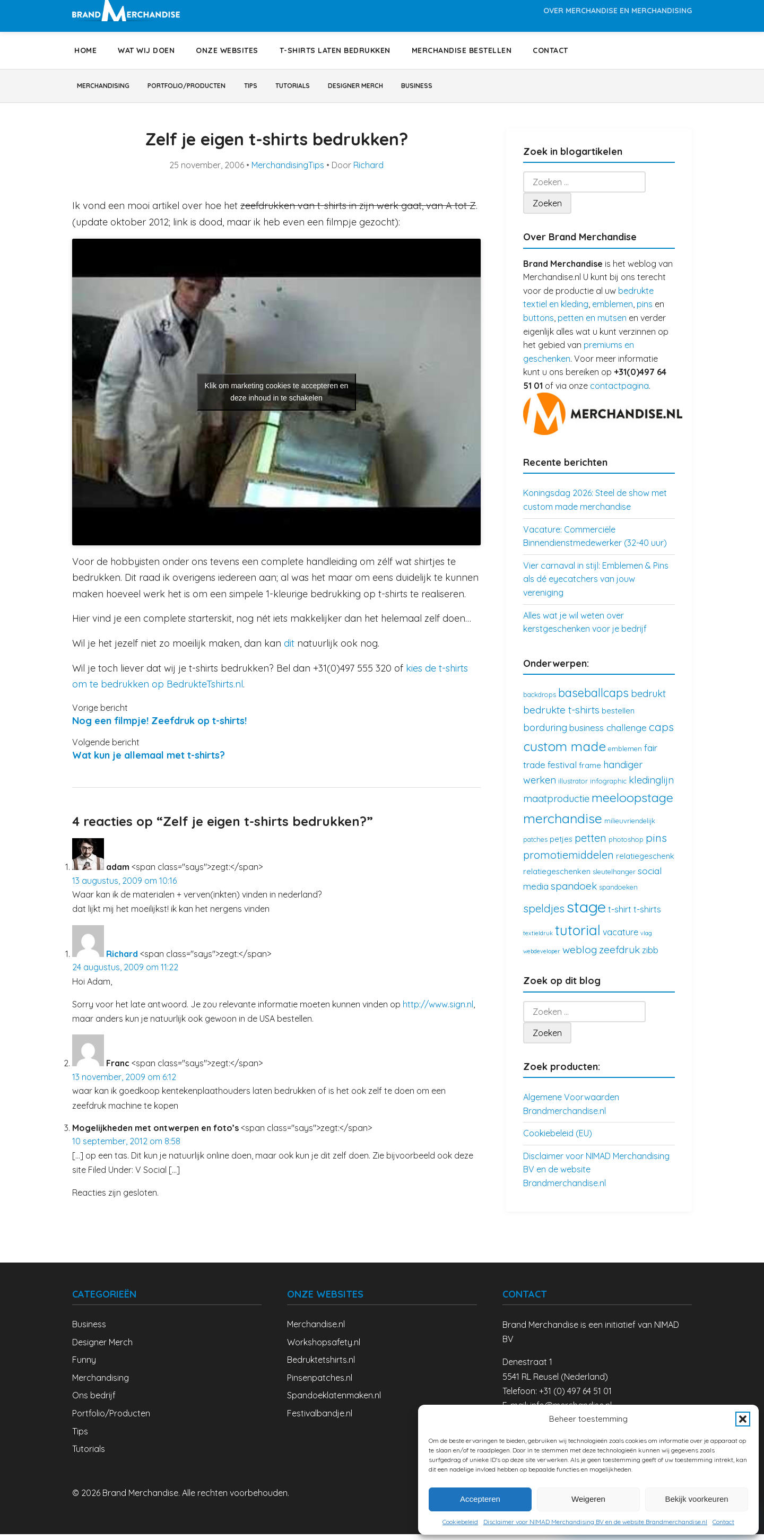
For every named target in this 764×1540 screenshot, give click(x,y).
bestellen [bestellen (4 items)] (618, 716)
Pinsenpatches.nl (319, 1383)
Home (85, 50)
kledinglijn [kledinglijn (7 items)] (651, 786)
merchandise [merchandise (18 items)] (562, 824)
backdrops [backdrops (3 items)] (539, 700)
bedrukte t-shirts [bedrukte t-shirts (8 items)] (561, 715)
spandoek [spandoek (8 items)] (574, 891)
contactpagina (619, 391)
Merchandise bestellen (462, 50)
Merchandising (111, 88)
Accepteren (480, 1498)
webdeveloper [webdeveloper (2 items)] (541, 957)
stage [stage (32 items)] (586, 912)
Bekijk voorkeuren (696, 1498)
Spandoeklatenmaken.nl (334, 1401)
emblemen (612, 309)
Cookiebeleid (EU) (557, 1139)
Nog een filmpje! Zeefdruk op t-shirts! (159, 726)
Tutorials (347, 88)
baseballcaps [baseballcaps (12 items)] (593, 698)
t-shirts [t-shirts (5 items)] (647, 915)
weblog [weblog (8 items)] (579, 955)
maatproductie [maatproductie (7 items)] (556, 804)
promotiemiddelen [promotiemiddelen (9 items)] (568, 860)
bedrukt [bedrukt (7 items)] (648, 699)
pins (645, 309)
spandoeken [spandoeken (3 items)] (618, 893)
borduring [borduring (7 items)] (545, 733)
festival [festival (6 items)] (562, 770)
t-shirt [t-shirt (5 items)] (619, 915)
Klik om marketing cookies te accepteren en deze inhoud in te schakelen (277, 397)
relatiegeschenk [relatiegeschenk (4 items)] (645, 862)
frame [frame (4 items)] (590, 771)
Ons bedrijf (94, 1401)
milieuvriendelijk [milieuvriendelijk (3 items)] (629, 826)
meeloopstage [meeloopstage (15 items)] (632, 803)
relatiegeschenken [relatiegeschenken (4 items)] (557, 877)
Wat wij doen (146, 50)
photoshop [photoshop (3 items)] (626, 845)
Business (503, 88)
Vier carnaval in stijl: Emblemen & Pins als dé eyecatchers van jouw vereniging (595, 585)
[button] (742, 1419)
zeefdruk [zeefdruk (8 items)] (619, 955)
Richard (368, 171)
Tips (293, 88)
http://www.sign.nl (438, 1010)
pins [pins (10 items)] (656, 843)
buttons (538, 323)
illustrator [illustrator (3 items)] (573, 786)
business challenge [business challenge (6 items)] (608, 733)
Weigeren (588, 1498)
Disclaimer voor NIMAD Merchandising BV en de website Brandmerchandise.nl (595, 1522)
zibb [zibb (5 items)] (650, 956)
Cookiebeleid (460, 1522)
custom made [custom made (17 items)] (564, 752)
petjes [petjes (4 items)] (561, 845)
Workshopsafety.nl (323, 1348)
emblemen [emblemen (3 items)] (625, 754)
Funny (84, 1365)
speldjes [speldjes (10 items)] (544, 914)
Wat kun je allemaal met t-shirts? (148, 761)
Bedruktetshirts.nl (321, 1365)
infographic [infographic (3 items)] (608, 786)
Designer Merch (427, 88)
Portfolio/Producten (213, 88)
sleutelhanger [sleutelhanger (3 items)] (614, 877)
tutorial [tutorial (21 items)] (578, 936)
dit (289, 649)
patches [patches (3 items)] (535, 845)
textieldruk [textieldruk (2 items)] (538, 939)
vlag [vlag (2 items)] (646, 939)
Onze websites (227, 50)
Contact (723, 1522)
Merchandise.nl (316, 1330)
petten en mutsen (592, 323)
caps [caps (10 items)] (661, 732)
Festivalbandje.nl (319, 1419)
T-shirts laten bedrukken (335, 50)
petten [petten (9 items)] (590, 843)
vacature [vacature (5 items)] (620, 938)
